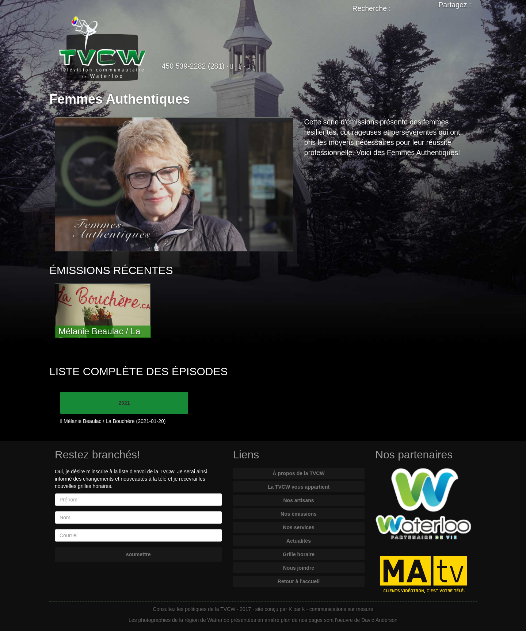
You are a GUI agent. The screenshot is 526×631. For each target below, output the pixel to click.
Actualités (298, 541)
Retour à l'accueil (299, 581)
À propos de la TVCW (298, 473)
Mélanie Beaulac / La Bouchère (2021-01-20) (112, 421)
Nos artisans (298, 500)
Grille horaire (299, 554)
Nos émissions (299, 514)
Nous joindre (299, 568)
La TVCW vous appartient (299, 487)
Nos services (298, 527)
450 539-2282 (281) (193, 66)
